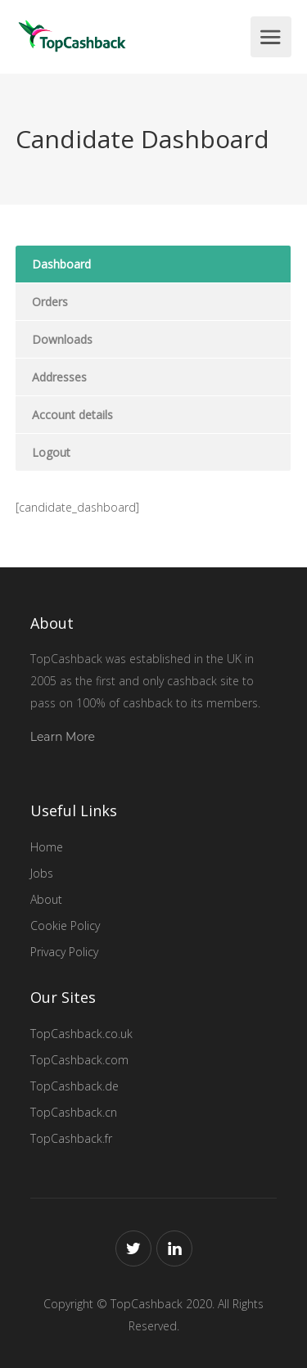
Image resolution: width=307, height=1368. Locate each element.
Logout (51, 452)
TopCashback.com (79, 1060)
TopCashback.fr (71, 1138)
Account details (72, 414)
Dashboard (61, 264)
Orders (50, 301)
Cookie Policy (65, 925)
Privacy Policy (64, 951)
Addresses (59, 377)
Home (46, 847)
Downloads (62, 339)
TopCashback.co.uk (81, 1033)
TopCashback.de (74, 1086)
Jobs (41, 873)
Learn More (62, 736)
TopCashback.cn (73, 1112)
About (46, 899)
